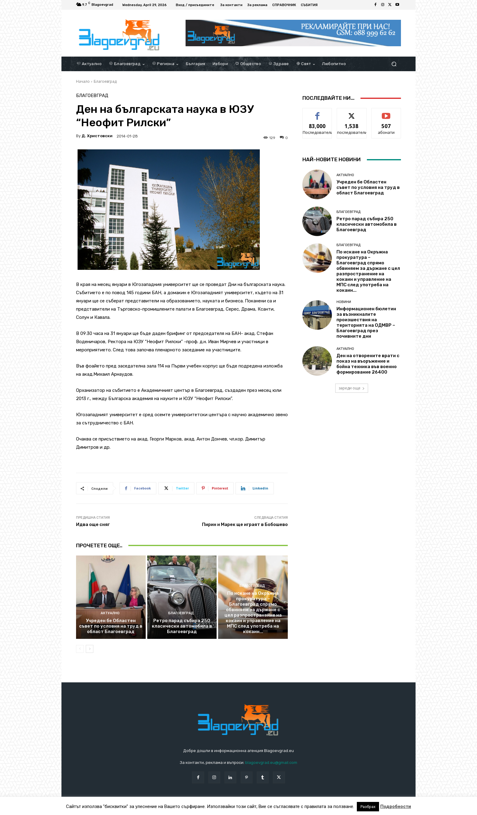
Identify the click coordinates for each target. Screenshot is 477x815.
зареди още (352, 388)
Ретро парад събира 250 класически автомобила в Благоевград (182, 626)
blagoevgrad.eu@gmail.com (271, 762)
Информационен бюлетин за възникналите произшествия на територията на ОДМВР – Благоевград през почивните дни (366, 322)
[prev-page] (80, 649)
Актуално (110, 613)
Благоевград (105, 81)
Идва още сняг (93, 524)
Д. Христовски (97, 136)
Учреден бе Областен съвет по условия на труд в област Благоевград (110, 626)
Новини (343, 302)
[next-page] (89, 649)
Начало (83, 81)
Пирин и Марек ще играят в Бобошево (245, 524)
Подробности (395, 806)
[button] (394, 64)
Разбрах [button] (367, 806)
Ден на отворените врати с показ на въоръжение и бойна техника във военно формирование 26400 (367, 364)
